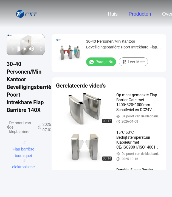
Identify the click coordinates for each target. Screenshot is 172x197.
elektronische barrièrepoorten (23, 167)
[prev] (11, 49)
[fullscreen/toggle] (40, 49)
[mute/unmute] (31, 49)
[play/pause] (17, 49)
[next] (23, 49)
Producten (140, 14)
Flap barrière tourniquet (23, 149)
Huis (113, 14)
